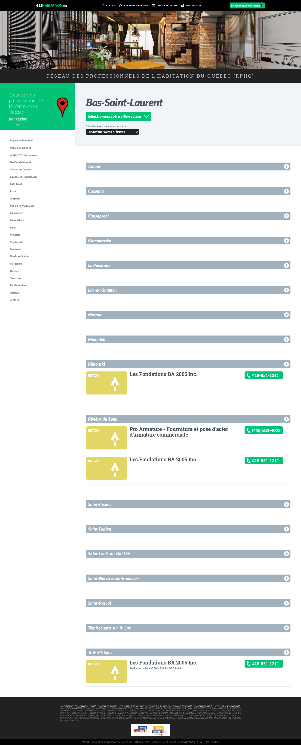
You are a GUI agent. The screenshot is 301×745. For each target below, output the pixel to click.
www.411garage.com (203, 706)
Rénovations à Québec (125, 716)
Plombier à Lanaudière (177, 711)
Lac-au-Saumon (102, 290)
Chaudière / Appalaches (23, 176)
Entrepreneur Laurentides (73, 718)
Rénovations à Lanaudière (73, 716)
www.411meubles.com (108, 706)
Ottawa (14, 292)
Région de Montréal (21, 140)
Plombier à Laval (137, 711)
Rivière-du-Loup (102, 419)
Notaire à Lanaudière (117, 713)
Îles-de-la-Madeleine (22, 205)
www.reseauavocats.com (120, 708)
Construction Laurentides (227, 718)
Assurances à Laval (182, 708)
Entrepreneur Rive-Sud (200, 716)
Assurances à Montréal (160, 708)
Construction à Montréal (124, 718)
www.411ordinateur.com (132, 706)
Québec (14, 270)
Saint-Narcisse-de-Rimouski (113, 578)
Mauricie (15, 234)
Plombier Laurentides (200, 711)
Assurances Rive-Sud (204, 708)
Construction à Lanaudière (198, 718)
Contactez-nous (163, 5)
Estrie (13, 191)
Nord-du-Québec (20, 256)
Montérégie (16, 241)
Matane (95, 314)
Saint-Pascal (99, 603)
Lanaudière (16, 212)
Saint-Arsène (100, 504)
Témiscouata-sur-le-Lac (109, 627)
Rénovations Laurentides (100, 716)
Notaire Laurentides (139, 713)
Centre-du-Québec (20, 169)
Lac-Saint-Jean (18, 285)
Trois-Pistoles (100, 652)
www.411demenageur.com (227, 706)
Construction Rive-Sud (172, 718)
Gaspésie (15, 198)
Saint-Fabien (99, 529)
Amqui (94, 166)
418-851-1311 (265, 375)
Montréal (15, 249)
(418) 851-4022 (266, 430)
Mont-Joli (96, 339)
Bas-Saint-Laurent (20, 162)
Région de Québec (20, 147)
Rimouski (96, 364)
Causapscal (98, 215)
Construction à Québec (71, 721)
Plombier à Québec (221, 711)
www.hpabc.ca (140, 708)
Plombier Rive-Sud (156, 711)
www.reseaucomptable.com (73, 708)
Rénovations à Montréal (182, 713)
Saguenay (15, 278)
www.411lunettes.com (85, 706)
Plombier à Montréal (117, 711)
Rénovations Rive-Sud (229, 713)
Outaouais (16, 263)
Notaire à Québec (159, 713)
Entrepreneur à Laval (176, 716)
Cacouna (96, 191)
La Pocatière (99, 265)
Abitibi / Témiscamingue (24, 155)
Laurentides (17, 220)
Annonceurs (190, 5)
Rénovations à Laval (206, 713)
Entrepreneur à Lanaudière (226, 716)
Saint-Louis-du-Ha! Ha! (109, 553)
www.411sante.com (97, 708)
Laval (13, 227)
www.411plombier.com (156, 706)
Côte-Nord (16, 183)
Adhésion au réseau (133, 5)
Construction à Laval (149, 718)
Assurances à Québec (95, 711)
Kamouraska (99, 240)
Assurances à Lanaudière (227, 708)
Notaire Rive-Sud (97, 713)
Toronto (14, 299)
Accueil (107, 5)
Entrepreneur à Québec (98, 718)
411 (51, 5)
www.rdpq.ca (66, 706)
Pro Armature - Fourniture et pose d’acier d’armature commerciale (179, 431)
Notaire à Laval (79, 713)
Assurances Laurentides (72, 711)
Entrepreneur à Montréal (150, 716)
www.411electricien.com (180, 706)
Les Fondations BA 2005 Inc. (163, 373)
